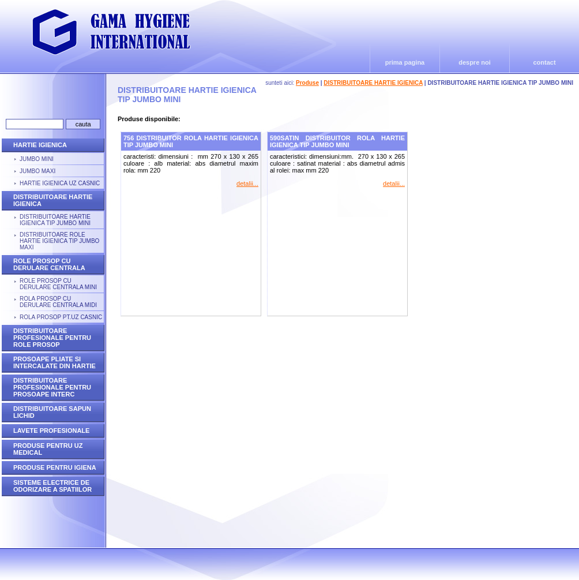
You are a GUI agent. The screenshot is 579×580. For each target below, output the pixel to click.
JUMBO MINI (37, 159)
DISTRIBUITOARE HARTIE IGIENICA (373, 83)
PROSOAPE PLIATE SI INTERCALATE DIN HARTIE (54, 362)
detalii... (247, 183)
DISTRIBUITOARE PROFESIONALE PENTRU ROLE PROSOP (52, 337)
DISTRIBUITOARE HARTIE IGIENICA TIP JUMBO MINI (55, 220)
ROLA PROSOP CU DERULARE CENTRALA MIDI (58, 301)
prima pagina (404, 62)
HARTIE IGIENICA (40, 144)
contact (544, 62)
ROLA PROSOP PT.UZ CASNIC (61, 317)
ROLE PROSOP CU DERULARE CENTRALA (49, 264)
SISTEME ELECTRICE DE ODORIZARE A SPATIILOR (52, 486)
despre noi (474, 62)
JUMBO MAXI (37, 171)
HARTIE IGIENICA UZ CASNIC (60, 183)
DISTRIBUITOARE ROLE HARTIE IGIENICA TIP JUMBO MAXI (59, 240)
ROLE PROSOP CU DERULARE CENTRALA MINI (58, 284)
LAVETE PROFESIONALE (51, 430)
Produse (307, 83)
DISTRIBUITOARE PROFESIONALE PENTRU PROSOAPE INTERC (52, 387)
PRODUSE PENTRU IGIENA (54, 467)
